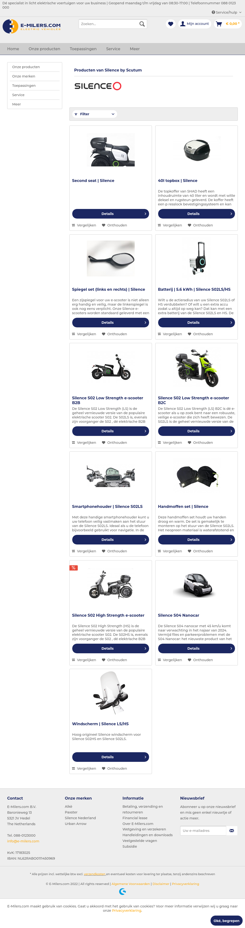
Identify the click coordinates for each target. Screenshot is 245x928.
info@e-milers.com (23, 841)
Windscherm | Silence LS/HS (100, 724)
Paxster (71, 812)
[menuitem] (113, 24)
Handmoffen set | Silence (183, 506)
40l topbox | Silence (177, 180)
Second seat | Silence (93, 180)
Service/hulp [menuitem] (225, 12)
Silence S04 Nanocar (178, 615)
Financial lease (134, 818)
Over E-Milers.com (137, 824)
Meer (16, 104)
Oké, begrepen (226, 921)
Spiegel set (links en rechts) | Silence (108, 289)
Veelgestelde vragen (139, 841)
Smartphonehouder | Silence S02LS (107, 506)
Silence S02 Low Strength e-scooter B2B (107, 400)
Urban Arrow (76, 824)
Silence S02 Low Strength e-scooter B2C (193, 400)
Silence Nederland (80, 818)
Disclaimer (160, 884)
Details (123, 213)
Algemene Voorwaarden (130, 884)
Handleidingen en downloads (147, 835)
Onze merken (23, 76)
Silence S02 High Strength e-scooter (108, 615)
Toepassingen (24, 85)
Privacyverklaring (185, 884)
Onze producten (26, 67)
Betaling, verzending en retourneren (142, 809)
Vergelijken (84, 225)
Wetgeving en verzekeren (144, 829)
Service (18, 95)
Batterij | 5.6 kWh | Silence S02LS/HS (194, 289)
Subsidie (129, 846)
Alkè (68, 806)
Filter (82, 114)
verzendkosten (95, 874)
